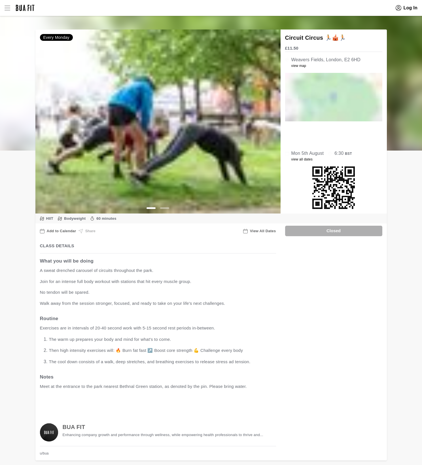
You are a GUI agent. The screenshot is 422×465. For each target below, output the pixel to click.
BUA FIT (74, 427)
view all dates (302, 159)
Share (87, 231)
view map (298, 66)
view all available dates (154, 404)
